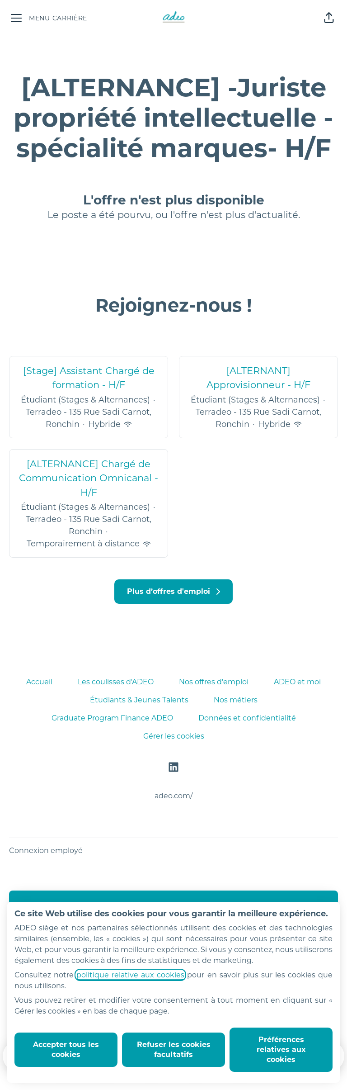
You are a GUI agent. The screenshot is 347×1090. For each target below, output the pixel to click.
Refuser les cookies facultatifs (174, 1049)
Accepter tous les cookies (66, 1049)
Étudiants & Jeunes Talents (139, 700)
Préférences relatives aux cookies (281, 1049)
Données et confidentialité (247, 718)
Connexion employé (46, 850)
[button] (329, 18)
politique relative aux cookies (130, 975)
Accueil (39, 682)
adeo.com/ (173, 795)
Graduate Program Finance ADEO (112, 718)
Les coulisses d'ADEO (116, 682)
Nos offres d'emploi (214, 682)
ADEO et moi (297, 682)
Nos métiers (236, 700)
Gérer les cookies (173, 736)
